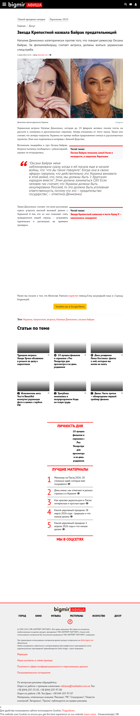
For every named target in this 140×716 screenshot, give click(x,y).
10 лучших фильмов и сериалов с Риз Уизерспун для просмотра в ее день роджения (67, 361)
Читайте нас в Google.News (70, 306)
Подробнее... (69, 710)
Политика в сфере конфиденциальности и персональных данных (52, 666)
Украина (27, 319)
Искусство (98, 615)
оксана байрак (86, 319)
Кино (38, 615)
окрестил (73, 295)
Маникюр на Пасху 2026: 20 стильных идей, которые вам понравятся (69, 480)
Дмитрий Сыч (43, 55)
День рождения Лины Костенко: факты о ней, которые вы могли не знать (103, 360)
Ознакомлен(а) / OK (108, 714)
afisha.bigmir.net (86, 640)
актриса (51, 319)
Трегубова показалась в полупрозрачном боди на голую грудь (66, 398)
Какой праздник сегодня (31, 19)
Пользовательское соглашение (33, 672)
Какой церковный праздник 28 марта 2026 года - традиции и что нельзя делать (72, 513)
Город (22, 615)
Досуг (32, 25)
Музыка (56, 615)
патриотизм (39, 319)
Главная (21, 25)
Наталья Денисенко (66, 319)
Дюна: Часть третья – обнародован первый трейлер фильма (103, 396)
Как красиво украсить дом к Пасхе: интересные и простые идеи (73, 502)
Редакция (22, 654)
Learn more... (90, 714)
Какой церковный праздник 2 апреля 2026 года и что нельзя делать (71, 526)
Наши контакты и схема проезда (34, 660)
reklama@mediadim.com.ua (75, 686)
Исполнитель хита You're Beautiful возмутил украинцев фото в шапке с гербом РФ (29, 399)
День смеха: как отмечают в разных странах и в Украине (73, 492)
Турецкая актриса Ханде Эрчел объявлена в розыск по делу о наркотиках (30, 360)
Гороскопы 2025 (59, 19)
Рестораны (76, 615)
